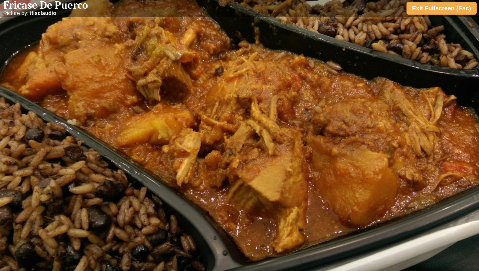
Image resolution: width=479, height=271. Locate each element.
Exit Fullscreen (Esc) (441, 8)
